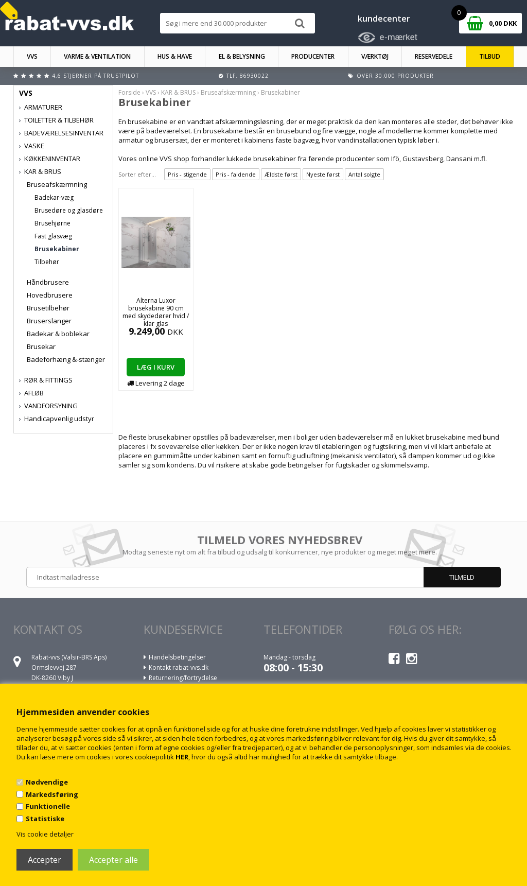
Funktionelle (48, 806)
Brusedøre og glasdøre (68, 210)
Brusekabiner (56, 249)
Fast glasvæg (53, 236)
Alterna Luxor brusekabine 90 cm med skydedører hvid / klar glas (155, 312)
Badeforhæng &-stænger (66, 359)
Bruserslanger (49, 320)
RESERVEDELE (433, 56)
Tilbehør (46, 261)
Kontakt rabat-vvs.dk (178, 667)
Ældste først (281, 174)
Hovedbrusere (50, 295)
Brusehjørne (52, 223)
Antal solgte (364, 174)
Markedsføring (52, 794)
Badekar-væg (54, 197)
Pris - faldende (236, 174)
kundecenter (384, 18)
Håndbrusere (48, 282)
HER (181, 756)
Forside (129, 92)
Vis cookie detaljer (45, 834)
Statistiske (45, 818)
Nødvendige (47, 782)
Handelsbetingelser (177, 657)
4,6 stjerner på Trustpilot (95, 75)
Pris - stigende (187, 174)
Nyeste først (323, 174)
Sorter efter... (137, 174)
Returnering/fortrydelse (183, 677)
